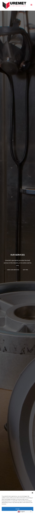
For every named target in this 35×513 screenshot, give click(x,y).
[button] (32, 493)
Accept (18, 509)
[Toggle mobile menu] (31, 5)
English (21, 512)
